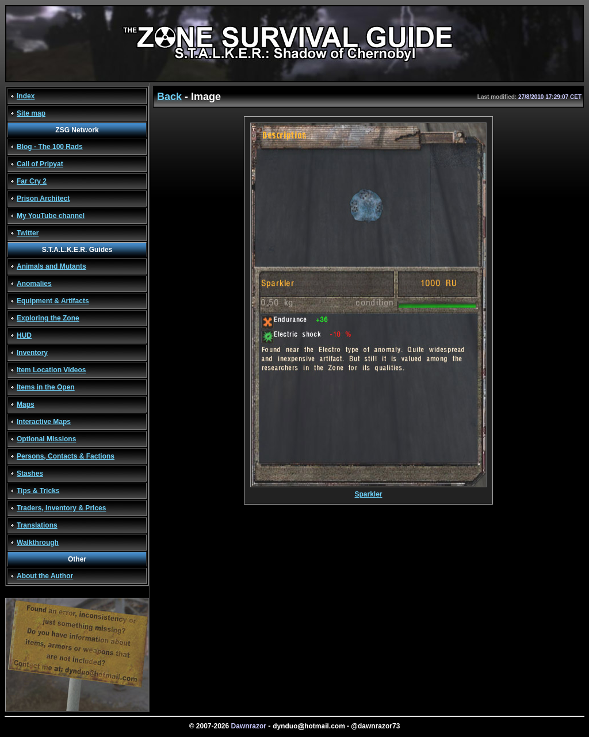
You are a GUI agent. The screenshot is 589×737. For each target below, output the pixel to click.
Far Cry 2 (32, 181)
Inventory (32, 353)
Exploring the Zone (48, 318)
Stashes (30, 473)
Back (169, 96)
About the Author (45, 576)
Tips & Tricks (38, 491)
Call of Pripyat (40, 164)
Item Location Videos (51, 370)
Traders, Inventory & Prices (61, 508)
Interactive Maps (44, 422)
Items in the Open (46, 387)
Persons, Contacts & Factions (65, 456)
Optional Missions (46, 439)
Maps (26, 404)
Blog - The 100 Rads (50, 147)
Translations (37, 525)
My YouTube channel (51, 216)
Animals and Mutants (51, 266)
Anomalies (34, 284)
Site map (31, 113)
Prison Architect (43, 198)
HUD (24, 335)
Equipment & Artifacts (53, 301)
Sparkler (368, 491)
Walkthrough (38, 543)
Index (26, 96)
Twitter (28, 233)
